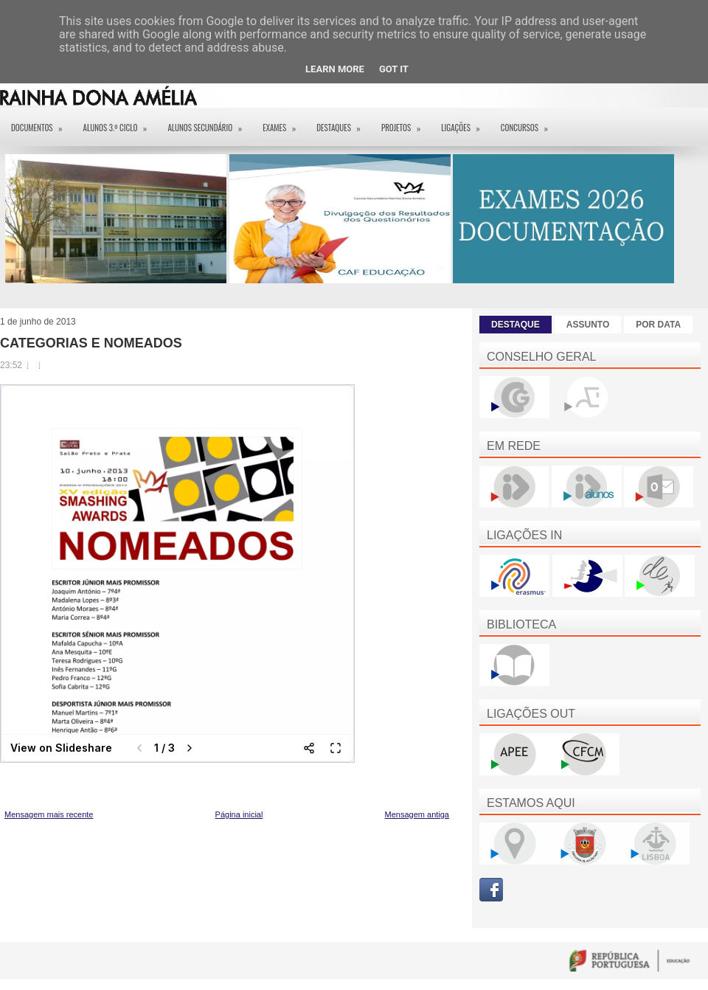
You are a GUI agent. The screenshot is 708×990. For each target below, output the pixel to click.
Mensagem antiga (417, 814)
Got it (394, 69)
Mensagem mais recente (48, 814)
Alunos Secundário (209, 122)
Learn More (334, 69)
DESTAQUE (515, 324)
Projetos (405, 122)
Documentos (41, 122)
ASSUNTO (587, 324)
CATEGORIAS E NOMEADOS (91, 343)
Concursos (529, 122)
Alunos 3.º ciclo (120, 122)
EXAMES (284, 122)
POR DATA (658, 324)
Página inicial (239, 814)
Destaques (343, 122)
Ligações (465, 122)
